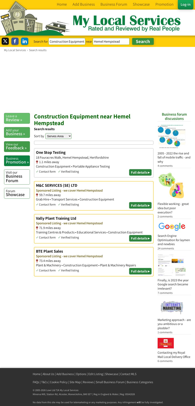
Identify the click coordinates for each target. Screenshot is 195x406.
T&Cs (44, 382)
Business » (18, 132)
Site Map (75, 382)
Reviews (88, 382)
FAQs (36, 382)
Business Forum (18, 176)
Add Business (65, 374)
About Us (48, 374)
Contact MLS (128, 374)
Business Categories (140, 382)
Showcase (18, 193)
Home (37, 374)
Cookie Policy (58, 382)
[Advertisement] (97, 82)
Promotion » (18, 160)
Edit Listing (95, 374)
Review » (18, 118)
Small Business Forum (110, 382)
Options (81, 374)
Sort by (39, 136)
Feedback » (18, 146)
